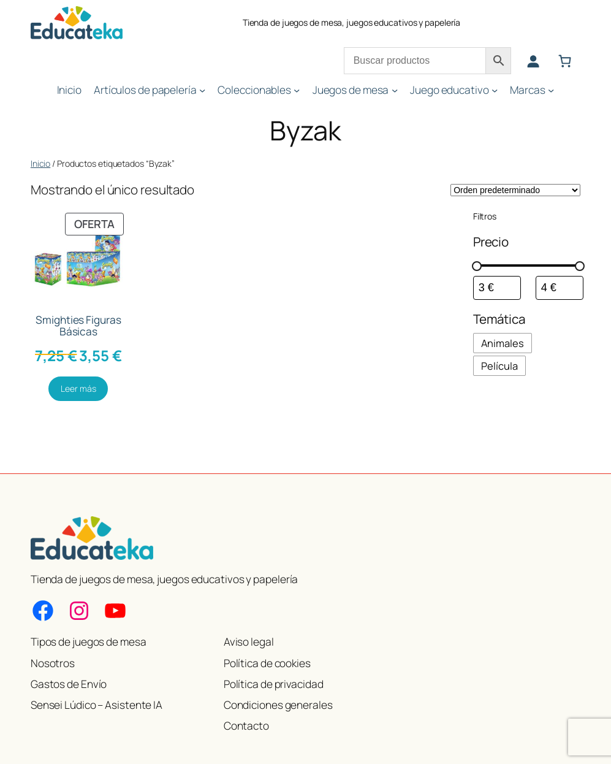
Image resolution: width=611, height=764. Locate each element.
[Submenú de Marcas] (551, 90)
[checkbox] (503, 343)
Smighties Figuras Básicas (78, 326)
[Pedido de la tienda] (515, 190)
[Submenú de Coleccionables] (297, 90)
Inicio (40, 163)
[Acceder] (533, 61)
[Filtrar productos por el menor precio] (497, 288)
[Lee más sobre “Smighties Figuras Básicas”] (78, 388)
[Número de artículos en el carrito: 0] (565, 61)
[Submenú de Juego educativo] (494, 90)
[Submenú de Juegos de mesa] (395, 90)
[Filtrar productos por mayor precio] (559, 288)
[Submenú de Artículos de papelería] (202, 90)
